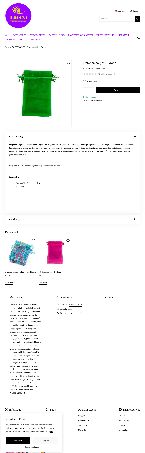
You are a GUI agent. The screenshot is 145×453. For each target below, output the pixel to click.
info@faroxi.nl (66, 236)
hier (51, 431)
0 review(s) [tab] (72, 146)
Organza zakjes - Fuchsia (50, 199)
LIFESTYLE (124, 35)
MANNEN (10, 39)
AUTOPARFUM (37, 35)
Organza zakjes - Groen (36, 47)
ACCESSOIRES (18, 35)
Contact (122, 343)
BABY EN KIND (57, 35)
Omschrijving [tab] (72, 136)
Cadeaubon (50, 348)
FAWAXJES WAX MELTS (80, 35)
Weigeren (45, 441)
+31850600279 (76, 241)
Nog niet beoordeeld (106, 74)
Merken (49, 343)
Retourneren (124, 348)
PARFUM (22, 39)
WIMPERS (36, 39)
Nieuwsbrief (83, 357)
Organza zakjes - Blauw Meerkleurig (20, 199)
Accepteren (18, 441)
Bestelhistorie (83, 348)
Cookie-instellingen (32, 447)
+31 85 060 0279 (75, 232)
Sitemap (122, 353)
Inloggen (81, 343)
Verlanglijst (83, 353)
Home (7, 47)
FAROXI (104, 69)
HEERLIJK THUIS (105, 35)
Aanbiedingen (51, 353)
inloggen (135, 11)
